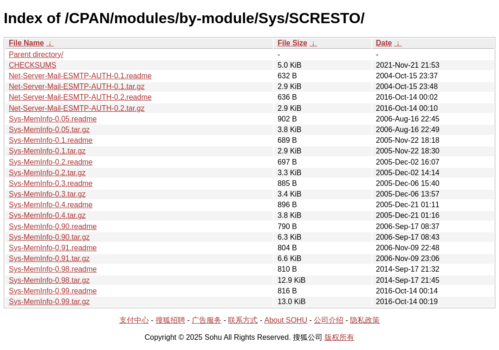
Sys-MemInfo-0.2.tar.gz (47, 173)
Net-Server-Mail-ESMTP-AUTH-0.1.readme (80, 76)
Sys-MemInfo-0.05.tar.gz (49, 130)
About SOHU (285, 320)
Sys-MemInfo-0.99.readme (53, 291)
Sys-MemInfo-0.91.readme (53, 248)
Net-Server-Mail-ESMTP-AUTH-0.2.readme (80, 97)
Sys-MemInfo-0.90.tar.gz (49, 237)
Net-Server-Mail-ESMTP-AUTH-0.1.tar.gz (77, 86)
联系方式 (243, 320)
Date (384, 43)
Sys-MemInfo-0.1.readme (51, 140)
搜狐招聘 (170, 320)
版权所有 (339, 337)
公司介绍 (328, 320)
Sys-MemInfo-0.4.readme (51, 205)
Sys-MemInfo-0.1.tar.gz (47, 151)
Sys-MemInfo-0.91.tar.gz (49, 258)
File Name (26, 43)
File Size (292, 43)
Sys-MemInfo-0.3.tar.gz (47, 194)
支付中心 (134, 320)
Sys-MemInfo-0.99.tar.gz (49, 301)
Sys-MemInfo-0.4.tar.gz (47, 215)
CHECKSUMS (32, 65)
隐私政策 (365, 320)
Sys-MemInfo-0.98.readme (53, 269)
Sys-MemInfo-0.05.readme (53, 119)
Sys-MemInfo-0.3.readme (51, 183)
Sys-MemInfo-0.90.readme (53, 226)
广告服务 (206, 320)
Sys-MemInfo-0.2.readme (51, 162)
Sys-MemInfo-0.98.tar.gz (49, 280)
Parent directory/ (36, 54)
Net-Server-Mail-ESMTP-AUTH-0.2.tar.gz (77, 108)
